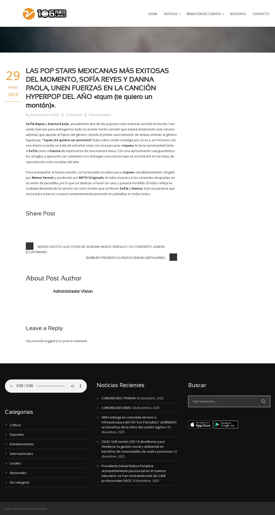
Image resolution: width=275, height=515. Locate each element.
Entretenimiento (100, 115)
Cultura (15, 425)
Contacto (261, 14)
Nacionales (18, 473)
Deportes (17, 434)
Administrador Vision (45, 115)
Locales (15, 463)
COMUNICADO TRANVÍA (119, 398)
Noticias (170, 14)
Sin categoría (19, 482)
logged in (52, 341)
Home (153, 14)
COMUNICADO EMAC (117, 407)
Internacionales (21, 453)
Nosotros (238, 14)
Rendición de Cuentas (204, 14)
